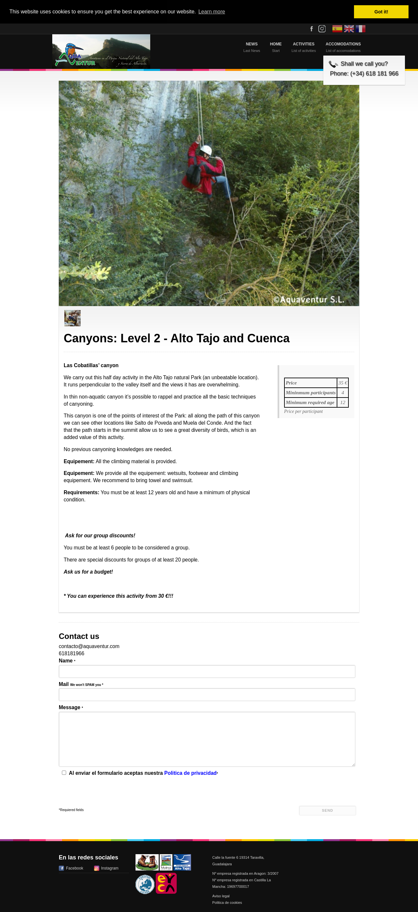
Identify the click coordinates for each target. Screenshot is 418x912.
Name (67, 660)
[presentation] (108, 793)
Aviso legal (221, 896)
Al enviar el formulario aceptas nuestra (139, 773)
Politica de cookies (227, 902)
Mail (81, 684)
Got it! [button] (381, 11)
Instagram (110, 868)
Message (71, 707)
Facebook (74, 868)
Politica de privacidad (190, 773)
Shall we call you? (364, 63)
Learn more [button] (211, 11)
